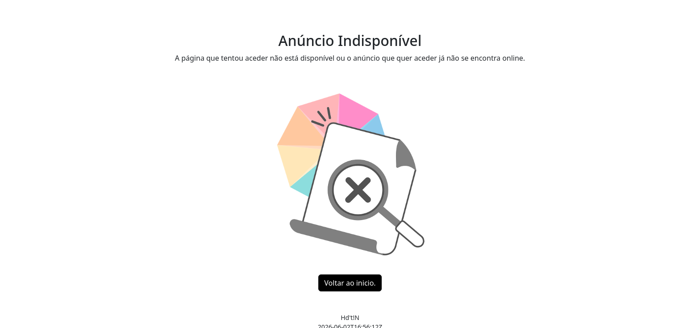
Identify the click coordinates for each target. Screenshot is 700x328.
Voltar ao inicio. (349, 283)
